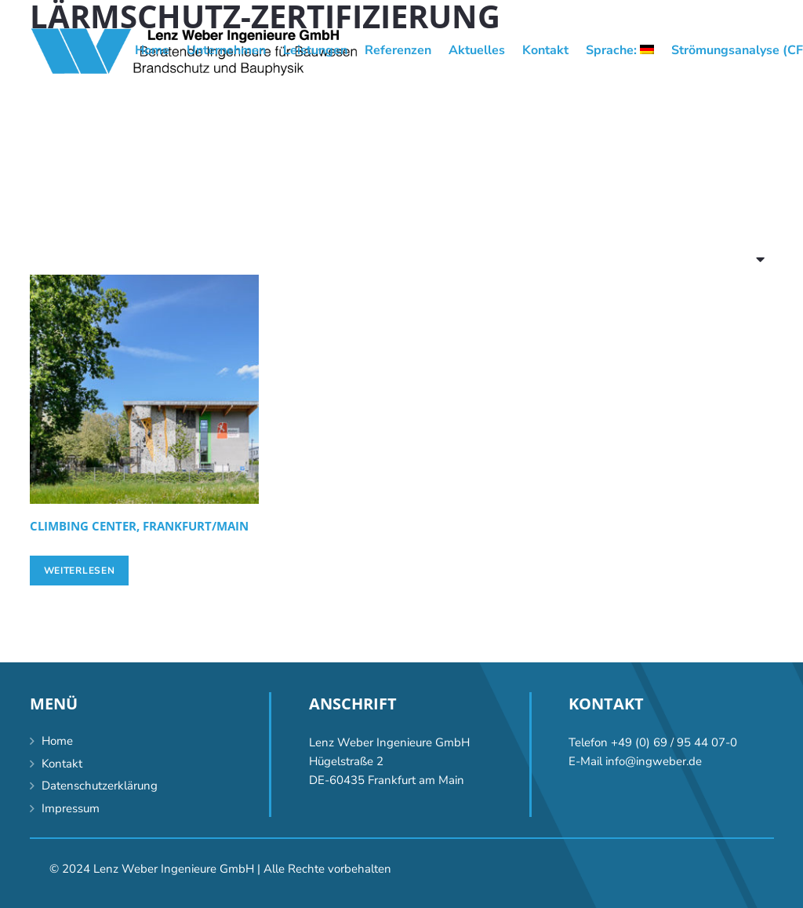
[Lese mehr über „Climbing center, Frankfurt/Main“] (79, 570)
